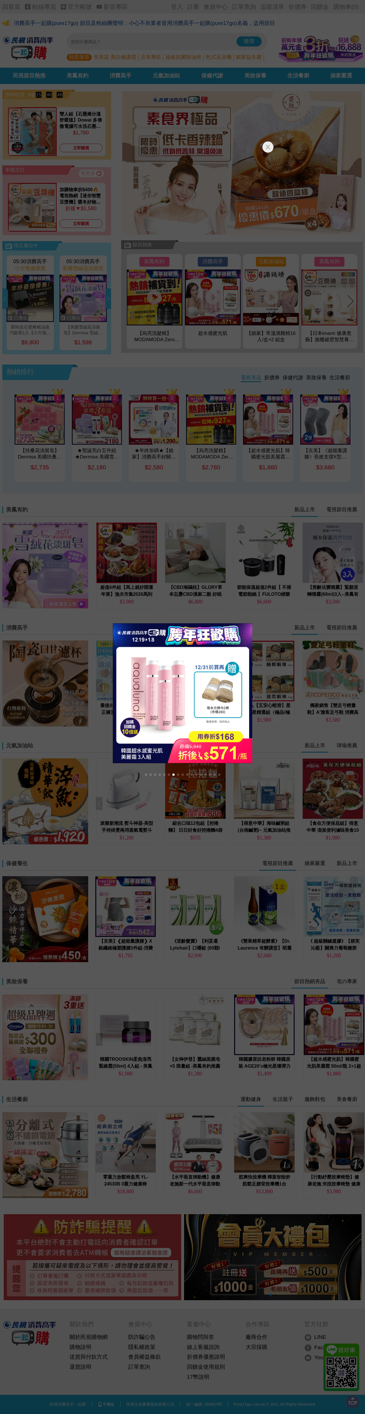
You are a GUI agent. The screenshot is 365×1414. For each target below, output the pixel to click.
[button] (146, 775)
